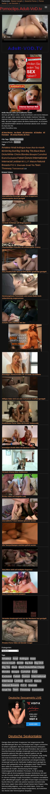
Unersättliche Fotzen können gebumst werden (19, 521)
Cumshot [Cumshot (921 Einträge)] (42, 154)
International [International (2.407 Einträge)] (40, 157)
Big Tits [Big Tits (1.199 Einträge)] (29, 151)
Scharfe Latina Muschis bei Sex (13, 323)
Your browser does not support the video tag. (25, 28)
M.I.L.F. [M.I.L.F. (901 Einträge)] (25, 161)
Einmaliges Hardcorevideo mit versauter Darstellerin (21, 374)
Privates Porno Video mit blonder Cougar (17, 643)
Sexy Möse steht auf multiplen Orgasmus (17, 570)
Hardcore (17, 142)
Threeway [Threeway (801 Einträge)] (7, 168)
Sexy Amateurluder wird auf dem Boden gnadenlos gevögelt (24, 272)
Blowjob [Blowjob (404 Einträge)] (33, 154)
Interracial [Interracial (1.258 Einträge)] (7, 161)
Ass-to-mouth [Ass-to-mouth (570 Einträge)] (38, 147)
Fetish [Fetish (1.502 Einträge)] (20, 158)
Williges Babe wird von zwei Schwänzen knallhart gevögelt (23, 399)
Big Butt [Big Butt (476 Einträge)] (12, 151)
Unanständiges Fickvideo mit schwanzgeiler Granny (21, 247)
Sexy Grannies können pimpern (13, 594)
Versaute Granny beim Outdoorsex (15, 472)
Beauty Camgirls (17, 1)
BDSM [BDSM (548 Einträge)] (5, 151)
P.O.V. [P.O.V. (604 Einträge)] (13, 165)
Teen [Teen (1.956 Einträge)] (37, 165)
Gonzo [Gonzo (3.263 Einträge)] (28, 157)
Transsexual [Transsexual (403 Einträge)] (18, 168)
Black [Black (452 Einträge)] (36, 151)
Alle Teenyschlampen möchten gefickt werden (19, 545)
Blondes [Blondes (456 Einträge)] (25, 154)
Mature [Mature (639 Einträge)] (33, 161)
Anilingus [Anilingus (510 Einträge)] (21, 147)
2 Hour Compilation (16, 139)
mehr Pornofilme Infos (9, 128)
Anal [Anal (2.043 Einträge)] (13, 147)
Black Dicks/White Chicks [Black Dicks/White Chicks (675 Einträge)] (31, 667)
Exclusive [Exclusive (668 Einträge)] (12, 158)
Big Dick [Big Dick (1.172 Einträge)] (20, 151)
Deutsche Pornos (31, 1)
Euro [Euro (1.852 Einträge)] (4, 157)
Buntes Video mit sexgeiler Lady (14, 496)
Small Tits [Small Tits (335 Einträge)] (30, 165)
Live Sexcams (13, 3)
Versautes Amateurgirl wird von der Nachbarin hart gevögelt (24, 618)
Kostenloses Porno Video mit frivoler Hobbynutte (20, 423)
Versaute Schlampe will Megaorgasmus (16, 223)
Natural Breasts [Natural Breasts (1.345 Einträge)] (10, 685)
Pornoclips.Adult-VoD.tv (21, 8)
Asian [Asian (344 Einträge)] (28, 147)
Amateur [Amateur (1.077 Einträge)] (6, 147)
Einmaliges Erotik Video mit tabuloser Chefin (18, 448)
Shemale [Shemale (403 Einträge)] (21, 165)
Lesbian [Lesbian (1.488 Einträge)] (17, 161)
